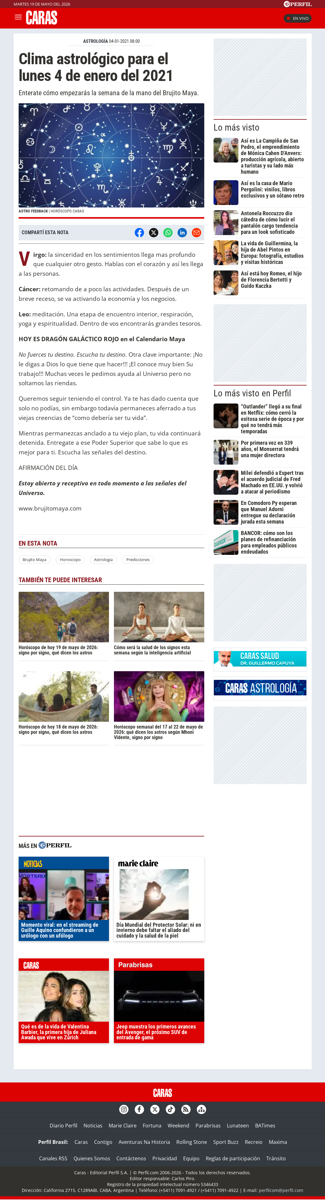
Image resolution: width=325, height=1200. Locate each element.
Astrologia (103, 559)
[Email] (196, 232)
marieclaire (159, 864)
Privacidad (164, 1158)
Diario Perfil (63, 1125)
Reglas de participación (233, 1158)
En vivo (298, 18)
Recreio (254, 1142)
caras (64, 966)
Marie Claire (123, 1125)
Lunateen (238, 1125)
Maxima (278, 1142)
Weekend (178, 1125)
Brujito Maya (34, 559)
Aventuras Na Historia (144, 1142)
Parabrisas (208, 1125)
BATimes (265, 1125)
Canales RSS (53, 1158)
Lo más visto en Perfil (252, 393)
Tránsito (276, 1158)
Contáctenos (131, 1158)
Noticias (93, 1125)
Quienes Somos (92, 1158)
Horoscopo (70, 559)
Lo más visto (237, 127)
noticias (64, 864)
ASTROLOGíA (95, 41)
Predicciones (138, 559)
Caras (81, 1142)
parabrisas (159, 966)
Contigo (103, 1142)
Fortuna (152, 1125)
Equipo (191, 1158)
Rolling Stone (191, 1142)
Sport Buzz (226, 1142)
